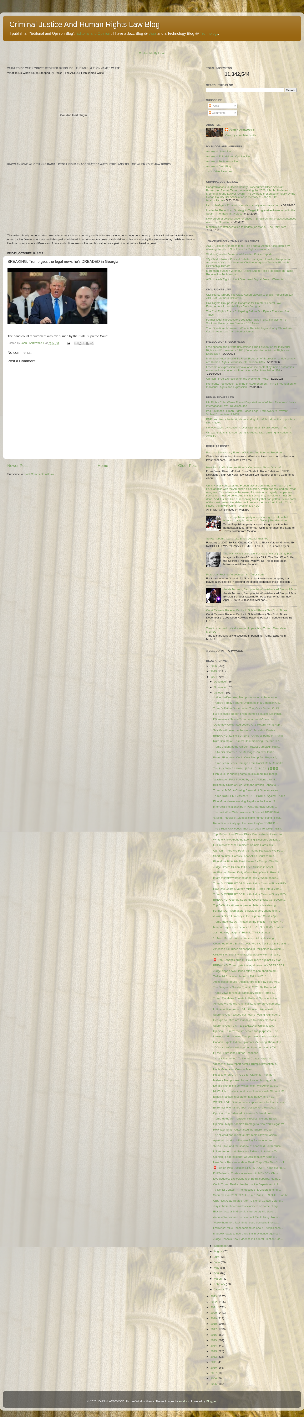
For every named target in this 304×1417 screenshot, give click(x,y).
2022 (214, 1301)
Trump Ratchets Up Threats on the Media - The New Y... (248, 921)
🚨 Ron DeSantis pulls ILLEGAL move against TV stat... (248, 960)
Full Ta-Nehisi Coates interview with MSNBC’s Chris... (246, 1173)
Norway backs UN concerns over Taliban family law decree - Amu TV (249, 427)
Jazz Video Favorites (219, 171)
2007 (214, 1373)
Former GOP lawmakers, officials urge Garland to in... (246, 910)
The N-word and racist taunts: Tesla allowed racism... (246, 1135)
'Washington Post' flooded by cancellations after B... (245, 779)
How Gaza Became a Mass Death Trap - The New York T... (249, 1162)
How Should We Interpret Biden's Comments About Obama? (243, 467)
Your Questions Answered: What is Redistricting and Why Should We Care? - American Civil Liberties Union (249, 330)
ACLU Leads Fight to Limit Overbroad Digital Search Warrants (244, 279)
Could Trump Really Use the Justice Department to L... (247, 1184)
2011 (214, 1362)
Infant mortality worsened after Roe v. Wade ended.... (246, 877)
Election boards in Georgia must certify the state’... (244, 1211)
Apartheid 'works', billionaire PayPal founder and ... (245, 1140)
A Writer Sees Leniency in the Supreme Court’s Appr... (247, 916)
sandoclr (184, 1401)
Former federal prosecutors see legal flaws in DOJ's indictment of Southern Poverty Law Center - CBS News (246, 321)
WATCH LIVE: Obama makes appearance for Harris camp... (250, 1102)
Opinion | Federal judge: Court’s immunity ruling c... (245, 1156)
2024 (214, 676)
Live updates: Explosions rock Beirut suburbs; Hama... (247, 1178)
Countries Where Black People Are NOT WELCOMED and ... (251, 943)
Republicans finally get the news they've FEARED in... (246, 823)
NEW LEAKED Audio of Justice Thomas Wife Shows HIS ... (250, 1091)
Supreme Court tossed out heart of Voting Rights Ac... (246, 1014)
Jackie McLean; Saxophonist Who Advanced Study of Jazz (259, 589)
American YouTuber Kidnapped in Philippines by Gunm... (248, 948)
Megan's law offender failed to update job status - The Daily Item (246, 226)
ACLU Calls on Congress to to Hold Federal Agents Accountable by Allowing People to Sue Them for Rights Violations (248, 247)
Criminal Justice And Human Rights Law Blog (84, 24)
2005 (214, 1383)
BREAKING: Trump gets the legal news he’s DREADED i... (249, 965)
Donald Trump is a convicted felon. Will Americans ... (246, 1085)
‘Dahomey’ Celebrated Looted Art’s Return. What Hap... (247, 724)
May (217, 1267)
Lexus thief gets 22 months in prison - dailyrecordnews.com (243, 205)
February (220, 1284)
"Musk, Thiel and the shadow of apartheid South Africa (247, 1146)
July (217, 1256)
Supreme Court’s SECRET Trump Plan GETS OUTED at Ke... (251, 1195)
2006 (214, 1378)
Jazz (152, 33)
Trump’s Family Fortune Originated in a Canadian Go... (247, 702)
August (218, 1251)
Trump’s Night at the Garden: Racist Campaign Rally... (247, 746)
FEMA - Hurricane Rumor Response (235, 1052)
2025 (214, 671)
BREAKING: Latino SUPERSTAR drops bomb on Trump (248, 735)
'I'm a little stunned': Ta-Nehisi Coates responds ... (244, 1058)
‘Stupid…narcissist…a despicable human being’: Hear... (247, 817)
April (217, 1273)
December (221, 681)
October (219, 692)
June (217, 1262)
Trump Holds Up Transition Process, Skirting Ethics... (246, 1118)
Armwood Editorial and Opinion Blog (228, 156)
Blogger (211, 1401)
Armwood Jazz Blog (218, 166)
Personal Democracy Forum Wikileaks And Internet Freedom (244, 452)
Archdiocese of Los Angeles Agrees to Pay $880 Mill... (246, 981)
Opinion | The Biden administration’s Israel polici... (244, 1113)
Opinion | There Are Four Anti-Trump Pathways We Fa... (248, 850)
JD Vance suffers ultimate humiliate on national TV (244, 1047)
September (221, 1245)
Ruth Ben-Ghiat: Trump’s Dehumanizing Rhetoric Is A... (247, 741)
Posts (214, 105)
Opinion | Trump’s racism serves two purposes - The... (246, 1031)
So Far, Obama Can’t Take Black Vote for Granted (237, 538)
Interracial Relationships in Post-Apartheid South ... (245, 806)
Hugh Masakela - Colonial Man (232, 1069)
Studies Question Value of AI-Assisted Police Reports (239, 254)
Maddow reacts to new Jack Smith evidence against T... (247, 1233)
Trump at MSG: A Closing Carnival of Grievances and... (247, 790)
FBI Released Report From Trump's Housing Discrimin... (248, 713)
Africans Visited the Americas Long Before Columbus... (247, 1003)
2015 (214, 1340)
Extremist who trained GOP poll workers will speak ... (246, 1107)
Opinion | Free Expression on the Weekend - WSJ (237, 378)
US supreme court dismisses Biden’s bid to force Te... (246, 1151)
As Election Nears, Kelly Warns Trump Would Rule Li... (247, 872)
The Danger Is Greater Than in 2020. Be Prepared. (245, 987)
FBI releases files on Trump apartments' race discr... (245, 719)
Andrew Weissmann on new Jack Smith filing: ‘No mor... (248, 1217)
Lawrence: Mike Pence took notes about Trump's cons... (248, 1227)
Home (103, 465)
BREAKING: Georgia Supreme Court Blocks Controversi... (249, 899)
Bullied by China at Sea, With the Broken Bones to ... (246, 784)
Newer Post (17, 465)
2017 (214, 1329)
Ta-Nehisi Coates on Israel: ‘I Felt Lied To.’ (239, 976)
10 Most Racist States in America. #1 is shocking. (244, 938)
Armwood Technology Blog (222, 161)
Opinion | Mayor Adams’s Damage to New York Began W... (249, 1124)
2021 (214, 1307)
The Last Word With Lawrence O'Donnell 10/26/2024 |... (248, 812)
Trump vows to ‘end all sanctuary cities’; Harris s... (244, 992)
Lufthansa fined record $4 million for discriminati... (244, 1009)
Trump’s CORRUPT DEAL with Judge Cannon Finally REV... (250, 883)
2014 (214, 1345)
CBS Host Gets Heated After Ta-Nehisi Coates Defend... (248, 1200)
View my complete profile (240, 135)
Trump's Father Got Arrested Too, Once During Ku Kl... (247, 708)
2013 (214, 1351)
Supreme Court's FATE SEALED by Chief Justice (243, 1025)
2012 (214, 1356)
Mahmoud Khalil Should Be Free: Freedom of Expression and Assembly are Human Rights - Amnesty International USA (250, 360)
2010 (214, 1367)
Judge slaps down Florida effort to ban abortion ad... (245, 971)
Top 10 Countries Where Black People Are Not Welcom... (248, 834)
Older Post (187, 465)
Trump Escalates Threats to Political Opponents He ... (246, 998)
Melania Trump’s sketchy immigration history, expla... (246, 1080)
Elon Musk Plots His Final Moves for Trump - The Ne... (247, 861)
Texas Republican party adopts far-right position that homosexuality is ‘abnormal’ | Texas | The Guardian (255, 519)
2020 (214, 1312)
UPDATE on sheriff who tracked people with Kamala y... (247, 954)
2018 (214, 1323)
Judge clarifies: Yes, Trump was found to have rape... (246, 697)
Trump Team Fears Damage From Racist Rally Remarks (248, 763)
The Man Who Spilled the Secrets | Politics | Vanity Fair (257, 553)
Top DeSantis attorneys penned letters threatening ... (246, 905)
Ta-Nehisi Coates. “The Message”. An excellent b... (245, 752)
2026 (214, 666)
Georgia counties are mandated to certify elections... (245, 1020)
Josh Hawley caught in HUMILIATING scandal (241, 932)
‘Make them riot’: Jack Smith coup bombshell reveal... (246, 1222)
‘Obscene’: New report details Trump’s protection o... (245, 1063)
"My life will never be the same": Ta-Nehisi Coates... (245, 730)
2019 (214, 1318)
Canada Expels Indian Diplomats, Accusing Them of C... (248, 1042)
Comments (217, 112)
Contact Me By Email (152, 53)
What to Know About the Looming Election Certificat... (246, 839)
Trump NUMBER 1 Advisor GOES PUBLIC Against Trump (249, 795)
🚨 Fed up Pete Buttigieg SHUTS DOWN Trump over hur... (250, 1167)
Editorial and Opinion (93, 33)
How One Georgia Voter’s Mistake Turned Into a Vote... (247, 888)
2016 (214, 1334)
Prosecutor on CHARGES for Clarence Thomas (242, 1074)
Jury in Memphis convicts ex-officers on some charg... (246, 1206)
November (221, 687)
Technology (209, 33)
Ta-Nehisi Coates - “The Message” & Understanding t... (247, 1189)
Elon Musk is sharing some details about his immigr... (246, 773)
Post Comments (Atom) (39, 474)
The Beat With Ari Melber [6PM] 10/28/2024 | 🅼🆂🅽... (247, 768)
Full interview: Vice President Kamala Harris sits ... (244, 845)
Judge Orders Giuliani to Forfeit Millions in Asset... (244, 867)
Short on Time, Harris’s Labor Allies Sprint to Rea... (245, 856)
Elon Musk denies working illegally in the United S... (245, 801)
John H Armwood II (242, 129)
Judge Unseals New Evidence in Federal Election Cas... (248, 1238)
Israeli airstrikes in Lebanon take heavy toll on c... (244, 1096)
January (219, 1289)
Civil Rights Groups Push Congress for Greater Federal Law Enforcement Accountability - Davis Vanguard (243, 304)
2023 (214, 1296)
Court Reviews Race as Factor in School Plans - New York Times (246, 610)
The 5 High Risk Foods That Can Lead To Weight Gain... (248, 828)
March (218, 1278)
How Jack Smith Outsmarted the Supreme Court (243, 1129)
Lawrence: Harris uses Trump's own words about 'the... (247, 1036)
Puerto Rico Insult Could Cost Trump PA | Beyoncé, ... (246, 757)
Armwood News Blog (219, 151)
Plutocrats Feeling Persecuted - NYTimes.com (235, 574)
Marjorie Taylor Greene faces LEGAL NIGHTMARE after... (249, 927)
